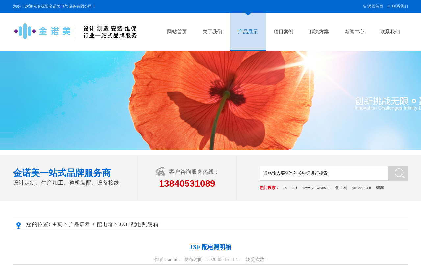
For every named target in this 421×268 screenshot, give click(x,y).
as (285, 187)
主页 (57, 224)
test (294, 187)
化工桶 (341, 187)
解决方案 (319, 31)
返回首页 (375, 6)
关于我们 (212, 31)
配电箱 (105, 224)
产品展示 (248, 31)
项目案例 (283, 31)
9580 (380, 187)
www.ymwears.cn (316, 187)
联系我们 (400, 6)
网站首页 (177, 31)
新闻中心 (354, 31)
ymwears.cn (361, 187)
